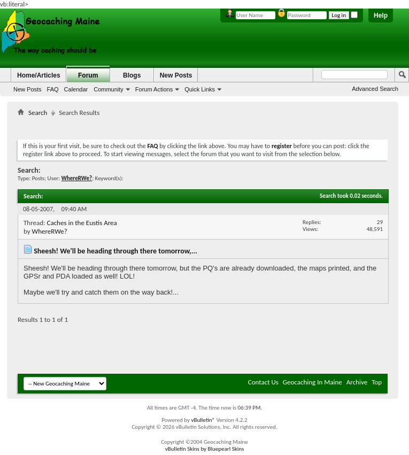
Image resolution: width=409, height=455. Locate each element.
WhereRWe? (49, 231)
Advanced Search (375, 89)
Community (109, 89)
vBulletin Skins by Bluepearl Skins (204, 448)
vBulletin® (203, 420)
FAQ (53, 89)
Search (37, 113)
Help (381, 15)
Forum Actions (154, 89)
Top (377, 382)
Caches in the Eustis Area (82, 223)
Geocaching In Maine (312, 382)
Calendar (76, 89)
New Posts (27, 89)
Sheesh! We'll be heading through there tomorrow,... (115, 251)
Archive (356, 382)
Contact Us (263, 382)
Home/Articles (38, 75)
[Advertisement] (212, 126)
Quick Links (199, 89)
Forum (88, 75)
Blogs (132, 75)
